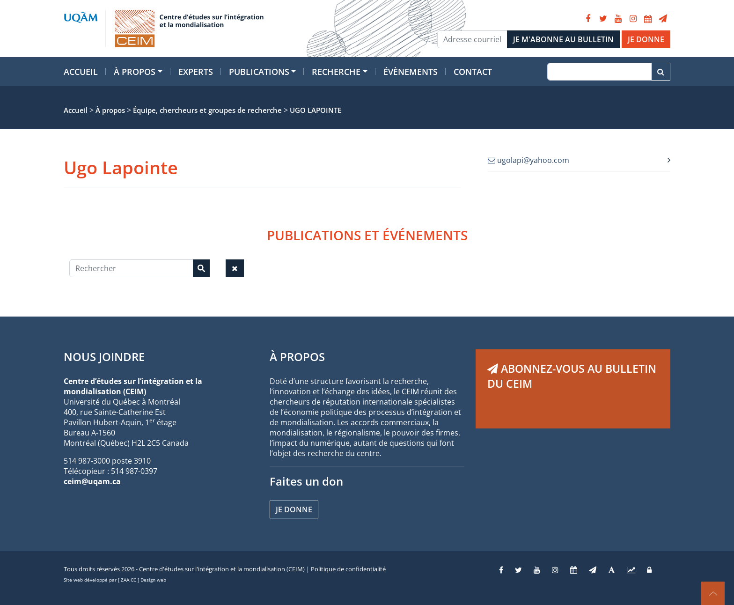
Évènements (410, 71)
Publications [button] (259, 71)
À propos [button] (134, 71)
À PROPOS (297, 356)
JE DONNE (646, 39)
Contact (473, 71)
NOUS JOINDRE (104, 356)
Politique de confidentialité (348, 569)
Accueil (81, 71)
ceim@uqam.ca (92, 481)
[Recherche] (599, 72)
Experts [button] (195, 71)
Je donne (294, 509)
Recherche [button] (336, 71)
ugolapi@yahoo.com (528, 160)
